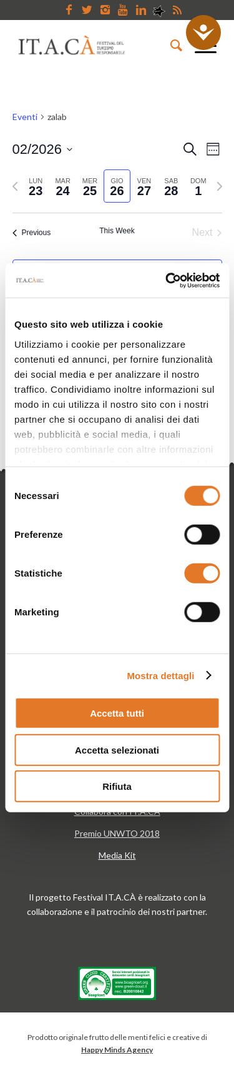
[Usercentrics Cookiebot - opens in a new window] (167, 280)
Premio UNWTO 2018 (117, 833)
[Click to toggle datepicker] (42, 149)
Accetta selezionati (117, 749)
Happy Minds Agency (117, 1049)
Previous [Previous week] (31, 232)
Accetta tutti (117, 713)
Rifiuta (117, 786)
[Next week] (219, 186)
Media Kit (117, 855)
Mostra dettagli (160, 675)
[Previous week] (14, 186)
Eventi (24, 116)
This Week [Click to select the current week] (116, 230)
